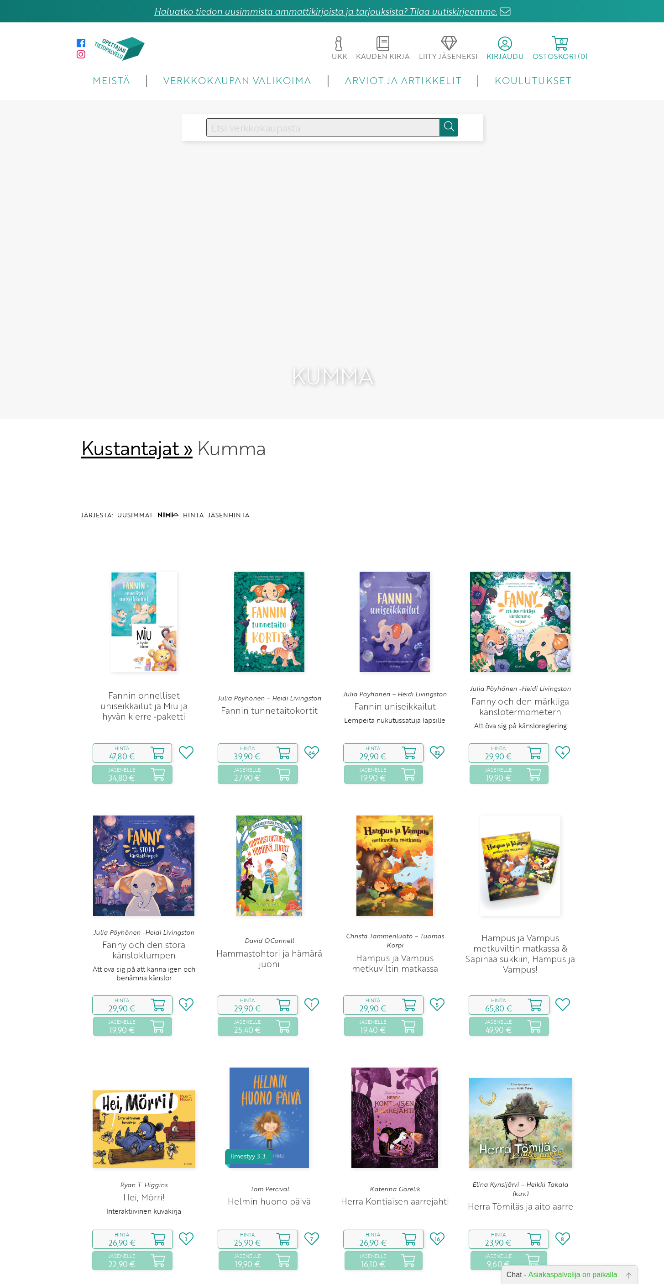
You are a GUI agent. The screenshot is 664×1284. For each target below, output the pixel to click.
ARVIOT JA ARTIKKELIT (403, 80)
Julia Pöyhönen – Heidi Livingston (269, 639)
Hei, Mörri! (144, 1139)
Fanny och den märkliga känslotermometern (520, 647)
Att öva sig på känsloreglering (520, 667)
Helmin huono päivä (269, 1143)
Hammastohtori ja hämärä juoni (269, 899)
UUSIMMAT (135, 456)
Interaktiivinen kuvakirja (143, 1153)
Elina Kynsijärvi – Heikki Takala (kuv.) (520, 1130)
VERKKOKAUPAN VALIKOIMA (237, 80)
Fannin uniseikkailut (395, 648)
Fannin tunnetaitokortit (269, 652)
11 (393, 1266)
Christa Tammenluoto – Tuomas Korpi (395, 883)
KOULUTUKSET (533, 80)
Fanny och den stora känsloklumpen (143, 891)
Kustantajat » (137, 390)
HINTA (193, 456)
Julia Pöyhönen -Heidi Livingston (520, 630)
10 (379, 1266)
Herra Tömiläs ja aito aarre (520, 1147)
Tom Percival (269, 1131)
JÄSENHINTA (228, 456)
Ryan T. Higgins (143, 1126)
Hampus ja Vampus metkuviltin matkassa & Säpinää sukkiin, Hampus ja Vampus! (520, 895)
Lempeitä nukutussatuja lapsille (394, 662)
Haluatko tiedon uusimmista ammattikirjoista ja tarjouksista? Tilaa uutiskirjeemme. (325, 11)
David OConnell (269, 882)
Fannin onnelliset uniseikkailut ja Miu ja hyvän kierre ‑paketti (144, 647)
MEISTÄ (111, 80)
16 (412, 1266)
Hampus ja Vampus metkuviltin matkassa (395, 904)
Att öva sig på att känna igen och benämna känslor (144, 915)
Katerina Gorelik (395, 1131)
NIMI (167, 456)
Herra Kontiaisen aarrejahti (395, 1143)
